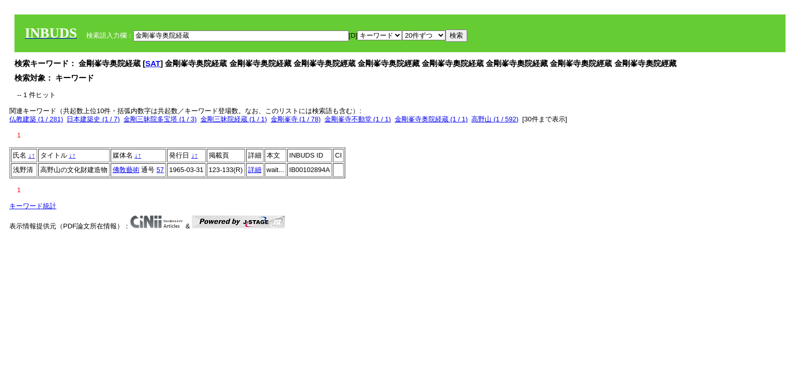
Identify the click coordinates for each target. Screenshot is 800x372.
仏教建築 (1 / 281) (36, 119)
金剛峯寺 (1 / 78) (296, 119)
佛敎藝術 (126, 170)
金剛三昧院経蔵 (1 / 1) (234, 119)
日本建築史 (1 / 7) (93, 119)
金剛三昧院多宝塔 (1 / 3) (160, 119)
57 (160, 170)
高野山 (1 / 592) (494, 119)
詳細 (254, 170)
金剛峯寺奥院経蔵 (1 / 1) (431, 119)
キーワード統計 (32, 206)
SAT (152, 63)
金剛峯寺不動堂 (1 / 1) (358, 119)
